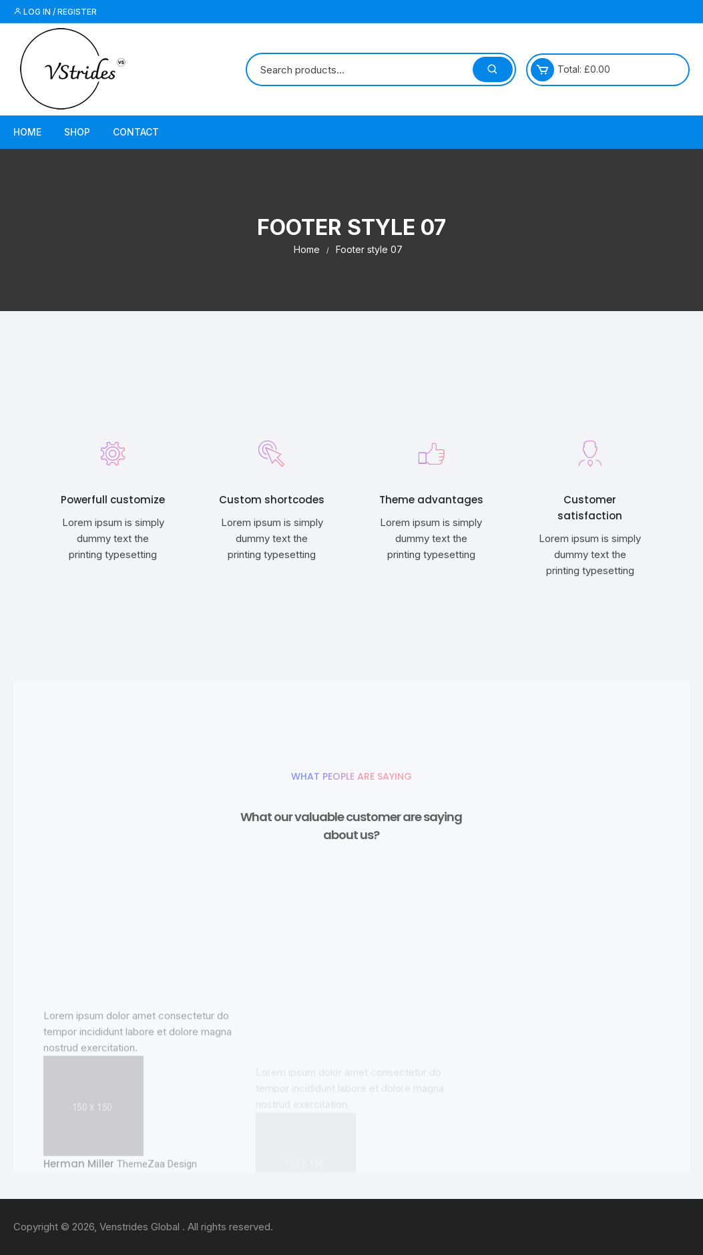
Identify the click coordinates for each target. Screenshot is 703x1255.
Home (27, 132)
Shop (77, 132)
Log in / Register (55, 12)
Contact (136, 132)
